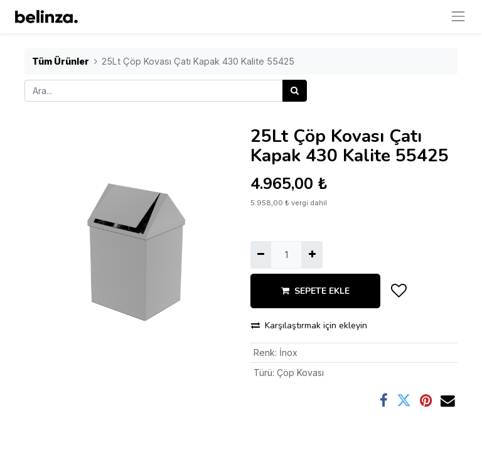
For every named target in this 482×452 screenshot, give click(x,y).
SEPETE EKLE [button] (315, 291)
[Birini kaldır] (260, 254)
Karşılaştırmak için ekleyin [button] (309, 325)
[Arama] (294, 91)
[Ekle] (311, 254)
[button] (399, 290)
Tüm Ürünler (60, 61)
